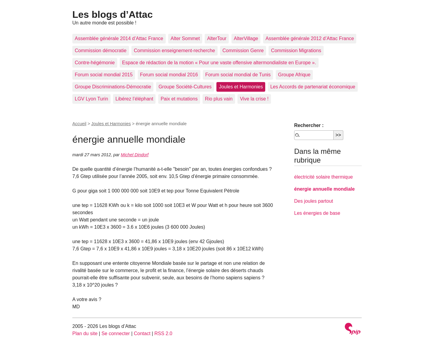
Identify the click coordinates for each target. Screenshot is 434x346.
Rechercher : (309, 125)
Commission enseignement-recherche (174, 50)
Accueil (79, 123)
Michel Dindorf (135, 154)
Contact (142, 333)
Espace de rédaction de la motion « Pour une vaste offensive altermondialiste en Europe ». (219, 62)
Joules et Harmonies (241, 86)
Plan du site (85, 333)
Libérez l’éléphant (134, 98)
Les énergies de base (317, 213)
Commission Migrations (296, 50)
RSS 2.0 (163, 333)
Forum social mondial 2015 (104, 74)
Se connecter (116, 333)
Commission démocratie (101, 50)
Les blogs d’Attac (112, 14)
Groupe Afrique (294, 74)
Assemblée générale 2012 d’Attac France (310, 38)
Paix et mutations (179, 98)
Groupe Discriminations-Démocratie (113, 86)
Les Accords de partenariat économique (312, 86)
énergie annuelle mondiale (324, 189)
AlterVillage (246, 38)
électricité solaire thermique (323, 176)
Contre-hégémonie (95, 62)
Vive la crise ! (254, 98)
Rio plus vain (219, 98)
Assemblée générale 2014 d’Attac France (119, 38)
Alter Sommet (185, 38)
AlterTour (216, 38)
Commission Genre (243, 50)
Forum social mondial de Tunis (238, 74)
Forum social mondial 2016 (169, 74)
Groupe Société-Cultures (185, 86)
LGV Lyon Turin (91, 98)
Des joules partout (313, 201)
